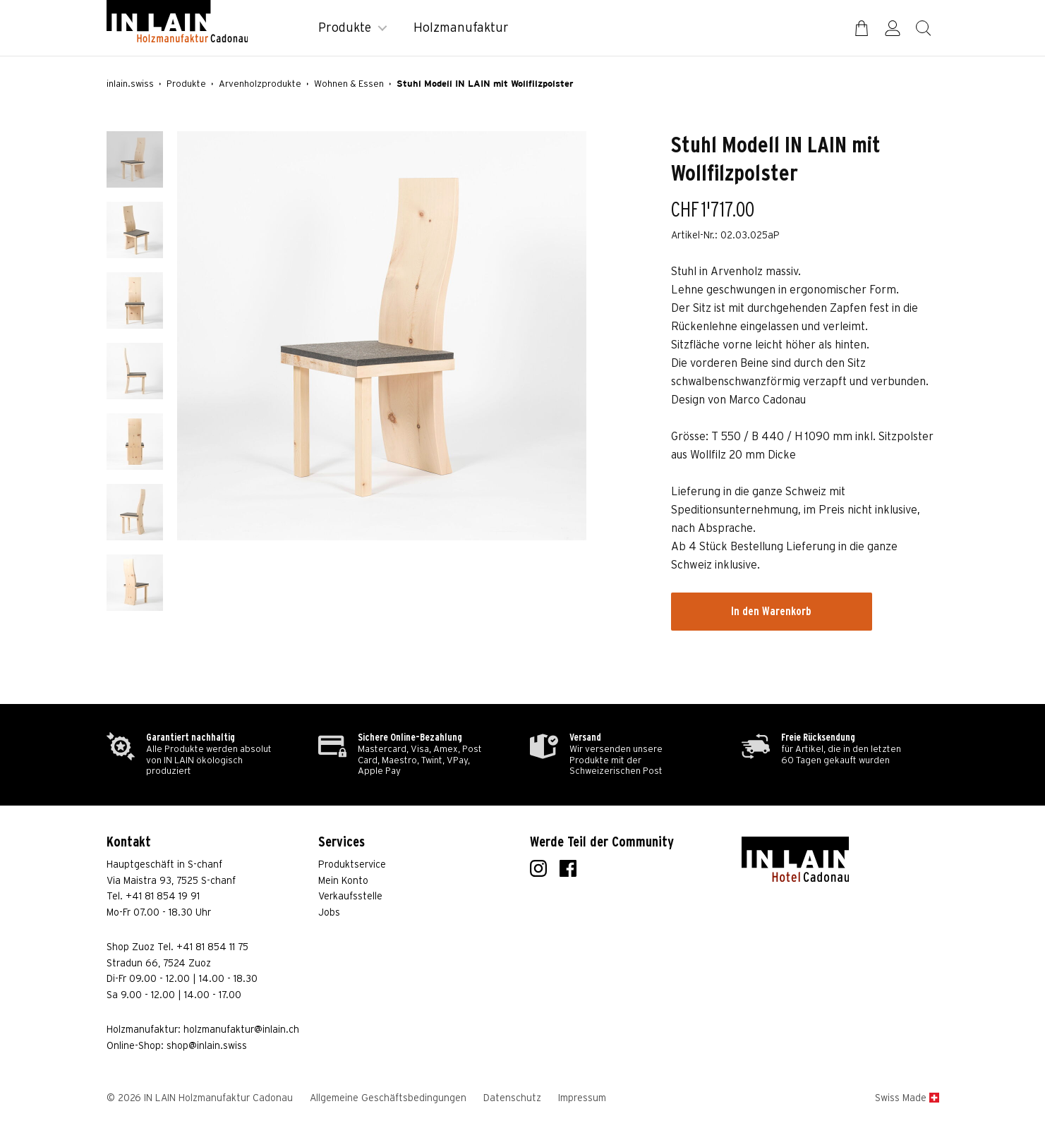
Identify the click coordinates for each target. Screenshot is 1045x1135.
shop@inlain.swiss (207, 1046)
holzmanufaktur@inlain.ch (241, 1030)
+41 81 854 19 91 (163, 897)
